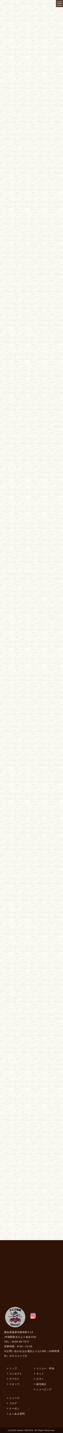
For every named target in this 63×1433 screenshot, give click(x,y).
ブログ (13, 1403)
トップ (13, 1368)
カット (40, 1373)
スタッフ (14, 1384)
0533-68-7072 (20, 1341)
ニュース (14, 1398)
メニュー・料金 (45, 1368)
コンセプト (15, 1373)
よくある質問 (17, 1413)
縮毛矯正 (41, 1384)
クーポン (14, 1408)
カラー (40, 1379)
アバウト (14, 1379)
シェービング (44, 1389)
